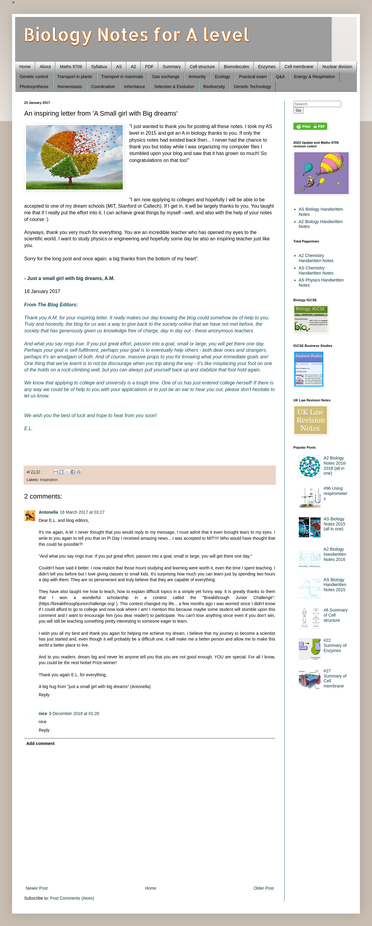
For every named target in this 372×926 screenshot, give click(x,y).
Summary (172, 66)
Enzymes (267, 66)
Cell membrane (299, 66)
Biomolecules (236, 66)
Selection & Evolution (174, 86)
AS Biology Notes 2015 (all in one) (334, 524)
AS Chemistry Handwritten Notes (316, 270)
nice (43, 713)
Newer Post (36, 888)
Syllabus (99, 66)
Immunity (197, 76)
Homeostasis (69, 86)
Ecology (222, 76)
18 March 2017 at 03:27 (82, 512)
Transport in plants (74, 76)
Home (25, 66)
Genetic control (34, 76)
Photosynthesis (34, 86)
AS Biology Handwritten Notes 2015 (335, 584)
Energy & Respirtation (314, 76)
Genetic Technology (252, 86)
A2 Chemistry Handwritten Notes (316, 258)
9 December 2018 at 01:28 (74, 713)
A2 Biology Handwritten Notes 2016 (335, 554)
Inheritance (134, 86)
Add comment (40, 743)
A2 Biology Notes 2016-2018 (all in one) (335, 466)
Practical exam (253, 76)
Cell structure (202, 66)
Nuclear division (337, 66)
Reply (44, 694)
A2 (133, 66)
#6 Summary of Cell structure (336, 615)
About (45, 66)
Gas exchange (165, 76)
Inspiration (48, 480)
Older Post (264, 888)
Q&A (280, 76)
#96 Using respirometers (336, 493)
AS (119, 66)
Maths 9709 (71, 66)
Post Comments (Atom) (72, 898)
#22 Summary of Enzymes (335, 645)
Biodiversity (214, 86)
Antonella (48, 512)
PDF (149, 66)
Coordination (103, 86)
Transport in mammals (122, 76)
